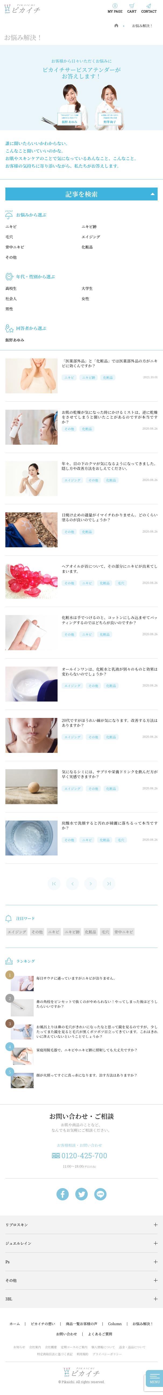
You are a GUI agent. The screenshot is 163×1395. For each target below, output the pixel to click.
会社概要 (51, 1347)
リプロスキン (16, 1224)
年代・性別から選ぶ (35, 277)
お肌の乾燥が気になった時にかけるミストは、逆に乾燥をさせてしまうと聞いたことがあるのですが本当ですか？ (110, 417)
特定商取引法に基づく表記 (55, 1354)
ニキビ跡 (89, 226)
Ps (7, 1261)
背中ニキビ (14, 247)
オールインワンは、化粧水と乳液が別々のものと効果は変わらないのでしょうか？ (110, 671)
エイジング (91, 236)
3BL (8, 1298)
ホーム (14, 1323)
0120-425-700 (84, 1155)
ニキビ (11, 226)
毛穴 (9, 236)
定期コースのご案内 (74, 1347)
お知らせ (19, 1347)
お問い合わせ (66, 1334)
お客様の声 (88, 1323)
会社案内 (35, 1347)
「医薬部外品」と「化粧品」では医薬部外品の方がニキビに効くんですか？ (110, 363)
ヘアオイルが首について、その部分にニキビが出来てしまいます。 (110, 568)
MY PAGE (115, 11)
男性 (9, 308)
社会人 (11, 298)
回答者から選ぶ (31, 328)
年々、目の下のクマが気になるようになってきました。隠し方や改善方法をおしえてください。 (110, 466)
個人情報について (103, 1347)
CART (131, 11)
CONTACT (149, 11)
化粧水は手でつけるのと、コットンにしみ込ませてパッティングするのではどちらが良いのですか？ (110, 620)
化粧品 (87, 247)
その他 (11, 257)
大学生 (87, 288)
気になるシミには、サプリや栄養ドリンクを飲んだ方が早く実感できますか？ (110, 774)
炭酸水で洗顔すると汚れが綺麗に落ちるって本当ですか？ (110, 825)
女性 (85, 298)
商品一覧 (73, 1323)
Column (115, 1323)
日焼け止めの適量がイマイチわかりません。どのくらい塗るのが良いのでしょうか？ (110, 517)
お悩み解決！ (142, 25)
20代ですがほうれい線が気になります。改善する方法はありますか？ (110, 723)
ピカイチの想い (43, 1323)
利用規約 (82, 1354)
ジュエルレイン (18, 1243)
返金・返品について (132, 1347)
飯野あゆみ (14, 340)
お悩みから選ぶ (31, 215)
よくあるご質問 (100, 1334)
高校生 (11, 288)
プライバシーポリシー (107, 1354)
